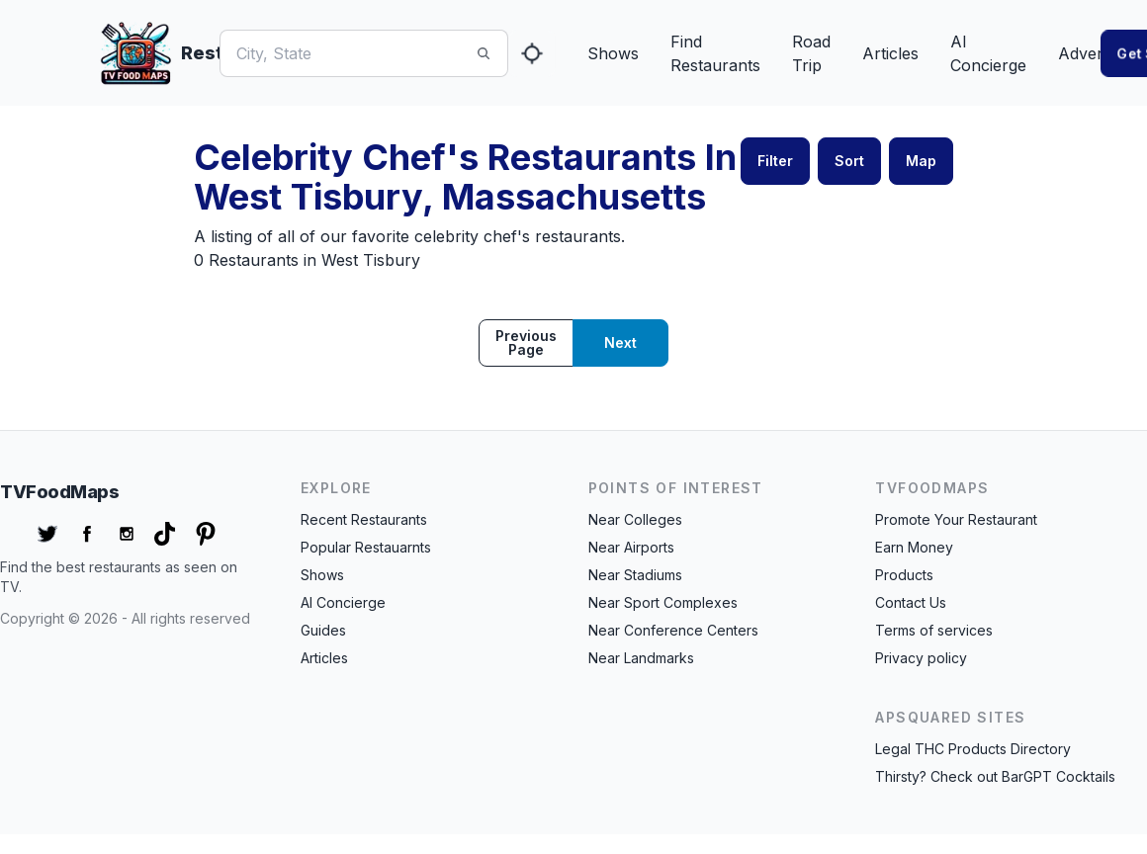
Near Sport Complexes (663, 602)
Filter (775, 160)
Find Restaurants (715, 53)
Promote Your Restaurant (956, 519)
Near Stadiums (635, 574)
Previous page (526, 342)
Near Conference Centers (673, 630)
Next (620, 342)
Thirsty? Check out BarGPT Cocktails (995, 776)
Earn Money (914, 547)
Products (904, 574)
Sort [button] (849, 160)
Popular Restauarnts (366, 547)
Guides (323, 630)
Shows (613, 53)
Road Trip (811, 53)
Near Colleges (635, 519)
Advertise (1093, 53)
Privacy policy (921, 657)
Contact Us (910, 602)
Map (921, 160)
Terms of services (934, 630)
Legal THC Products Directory (973, 748)
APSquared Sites (950, 717)
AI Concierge (988, 53)
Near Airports (631, 547)
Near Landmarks (641, 657)
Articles (890, 53)
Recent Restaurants (364, 519)
